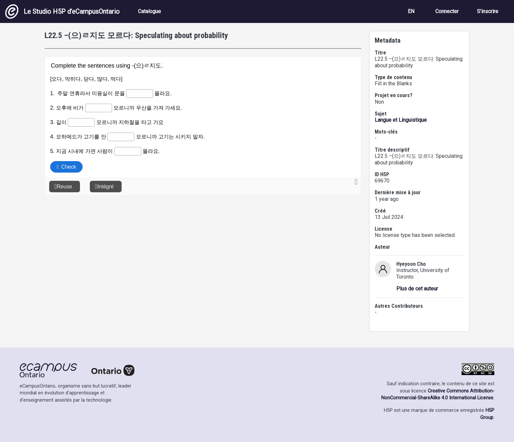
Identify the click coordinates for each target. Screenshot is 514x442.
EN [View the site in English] (411, 11)
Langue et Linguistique (401, 120)
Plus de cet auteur (417, 288)
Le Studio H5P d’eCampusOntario (62, 11)
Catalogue (149, 11)
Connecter (447, 11)
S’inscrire (487, 11)
